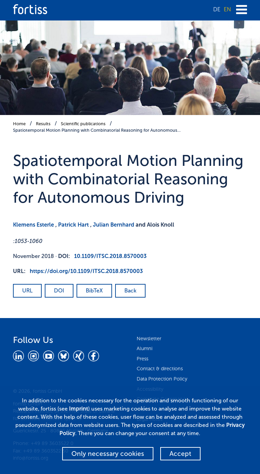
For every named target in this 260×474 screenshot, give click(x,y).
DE (216, 9)
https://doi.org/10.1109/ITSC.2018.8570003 (86, 271)
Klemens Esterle (33, 224)
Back (130, 290)
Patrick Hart (73, 224)
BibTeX (94, 290)
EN (227, 9)
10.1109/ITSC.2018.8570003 (110, 256)
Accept (180, 454)
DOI (59, 290)
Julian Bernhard (113, 224)
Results (43, 123)
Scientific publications (83, 123)
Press (142, 359)
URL (27, 290)
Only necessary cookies (107, 454)
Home (19, 123)
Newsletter (149, 338)
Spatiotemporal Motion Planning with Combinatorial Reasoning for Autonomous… (97, 130)
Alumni (144, 348)
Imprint (78, 408)
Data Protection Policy (162, 379)
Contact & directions (160, 368)
